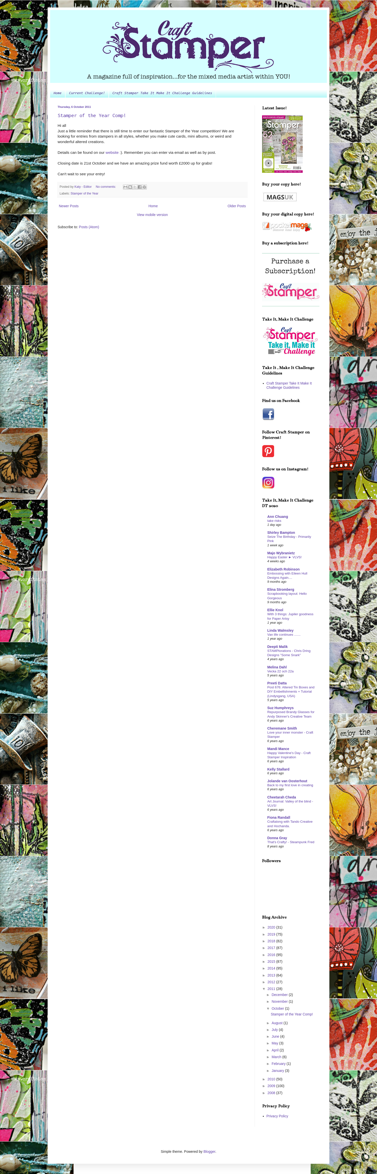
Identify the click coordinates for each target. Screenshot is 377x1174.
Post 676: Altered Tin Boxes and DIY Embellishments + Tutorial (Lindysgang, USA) (290, 691)
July (275, 1030)
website (112, 152)
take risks (274, 521)
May (275, 1043)
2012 (272, 982)
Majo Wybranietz (281, 553)
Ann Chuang (277, 517)
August (277, 1023)
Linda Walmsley (280, 630)
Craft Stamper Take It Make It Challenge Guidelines (162, 93)
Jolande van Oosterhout (287, 781)
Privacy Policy (277, 1116)
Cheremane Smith (282, 728)
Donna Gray (277, 838)
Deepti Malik (277, 647)
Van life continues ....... (284, 634)
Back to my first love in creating (290, 785)
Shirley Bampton (281, 533)
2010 (272, 1079)
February (279, 1064)
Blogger (209, 1152)
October (278, 1008)
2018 (272, 941)
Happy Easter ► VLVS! (284, 557)
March (277, 1057)
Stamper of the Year (84, 193)
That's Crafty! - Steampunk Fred (290, 842)
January (278, 1071)
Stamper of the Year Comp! (92, 115)
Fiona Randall (278, 817)
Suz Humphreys (280, 708)
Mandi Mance (278, 749)
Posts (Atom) (89, 227)
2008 (272, 1093)
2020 (272, 927)
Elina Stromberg (280, 589)
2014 (272, 968)
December (280, 995)
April (276, 1050)
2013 (272, 975)
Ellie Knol (275, 610)
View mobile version (152, 215)
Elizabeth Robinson (283, 569)
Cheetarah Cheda (281, 797)
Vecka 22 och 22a (280, 671)
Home (58, 93)
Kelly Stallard (278, 769)
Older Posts (237, 206)
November (280, 1001)
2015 (272, 962)
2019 (272, 934)
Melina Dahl (277, 667)
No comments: (106, 187)
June (276, 1036)
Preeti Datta (277, 683)
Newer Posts (69, 206)
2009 (272, 1086)
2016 (272, 955)
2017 (272, 948)
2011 (272, 989)
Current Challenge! (87, 93)
